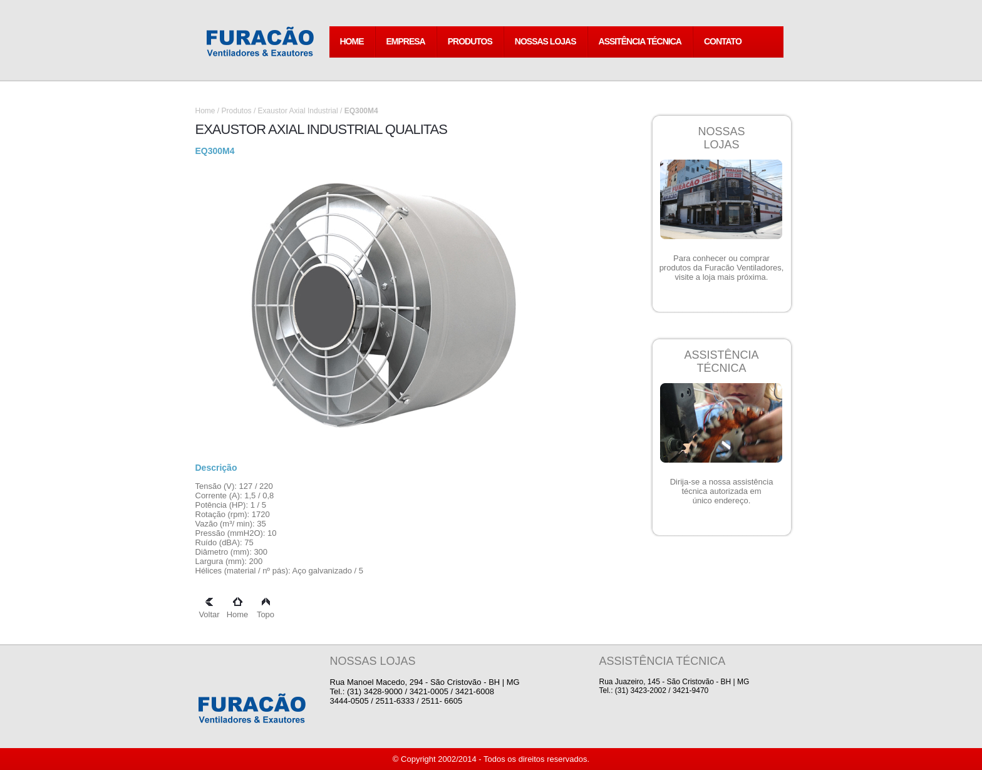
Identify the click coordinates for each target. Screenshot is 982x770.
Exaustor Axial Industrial (299, 110)
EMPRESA (405, 41)
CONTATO (723, 41)
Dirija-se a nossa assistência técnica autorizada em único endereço (721, 491)
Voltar (209, 609)
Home (205, 110)
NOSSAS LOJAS (545, 41)
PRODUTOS (470, 41)
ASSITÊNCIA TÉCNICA (640, 41)
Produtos (237, 110)
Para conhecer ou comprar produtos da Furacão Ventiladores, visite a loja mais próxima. (721, 268)
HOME (352, 41)
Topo (265, 609)
